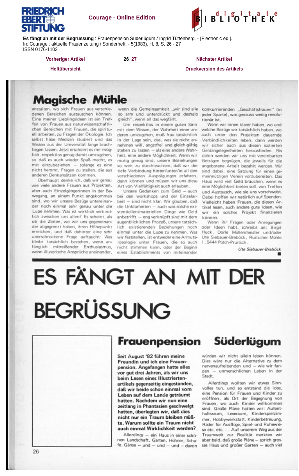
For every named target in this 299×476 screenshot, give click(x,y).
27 (134, 59)
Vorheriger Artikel (65, 59)
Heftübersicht (65, 69)
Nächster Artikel (214, 59)
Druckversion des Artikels (214, 69)
